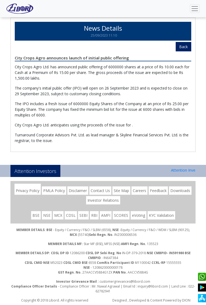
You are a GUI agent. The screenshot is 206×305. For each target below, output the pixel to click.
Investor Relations (103, 200)
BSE (35, 215)
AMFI (105, 215)
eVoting (138, 215)
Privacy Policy (27, 190)
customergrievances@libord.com (125, 281)
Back (183, 46)
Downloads (180, 190)
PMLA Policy (54, 190)
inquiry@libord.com (153, 286)
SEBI (83, 215)
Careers (139, 190)
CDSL (71, 215)
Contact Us (100, 190)
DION (186, 300)
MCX (58, 215)
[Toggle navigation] (195, 8)
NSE (46, 215)
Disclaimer (78, 190)
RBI (94, 215)
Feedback (158, 190)
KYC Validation (161, 215)
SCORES (121, 215)
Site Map (121, 190)
